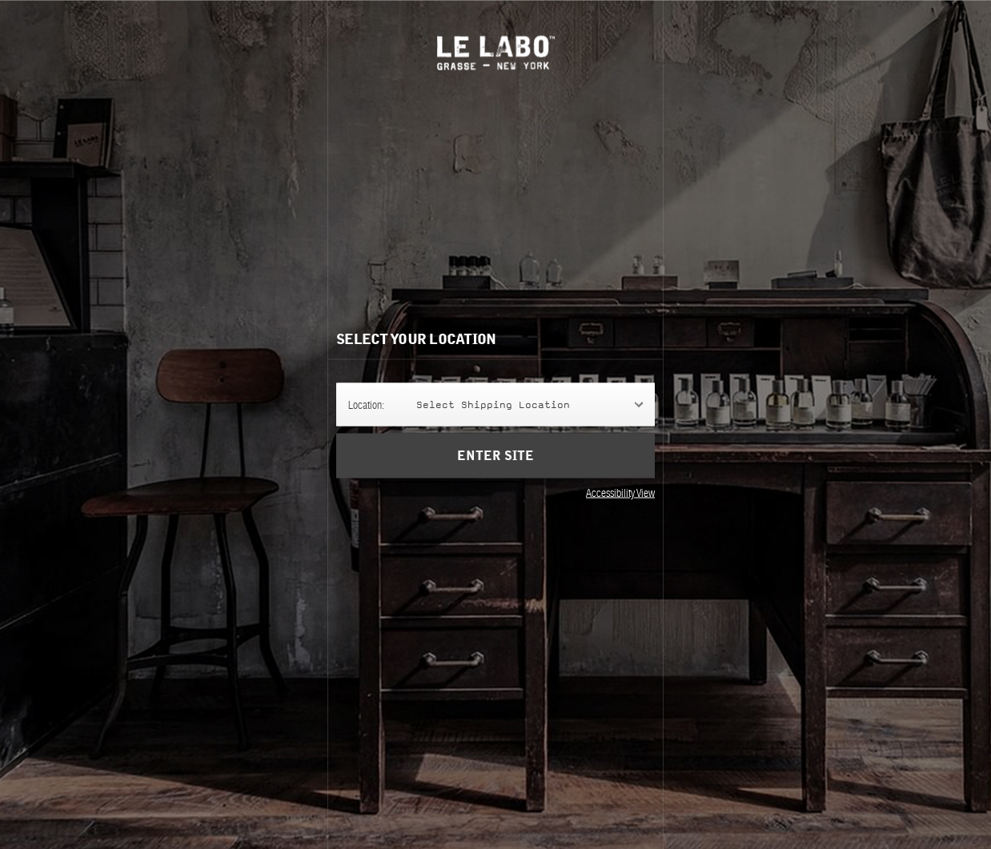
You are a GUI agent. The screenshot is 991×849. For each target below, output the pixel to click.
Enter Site (495, 467)
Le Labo (496, 52)
